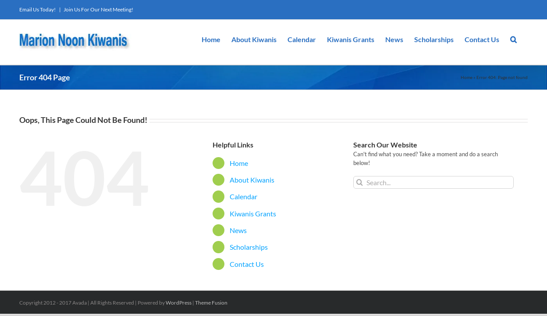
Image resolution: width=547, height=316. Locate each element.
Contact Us (247, 264)
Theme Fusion (211, 302)
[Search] (359, 182)
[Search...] (433, 182)
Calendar (243, 196)
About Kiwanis (252, 180)
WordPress (179, 302)
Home (466, 77)
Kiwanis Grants (253, 213)
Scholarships (249, 247)
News (238, 230)
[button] (524, 38)
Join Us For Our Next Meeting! (98, 9)
